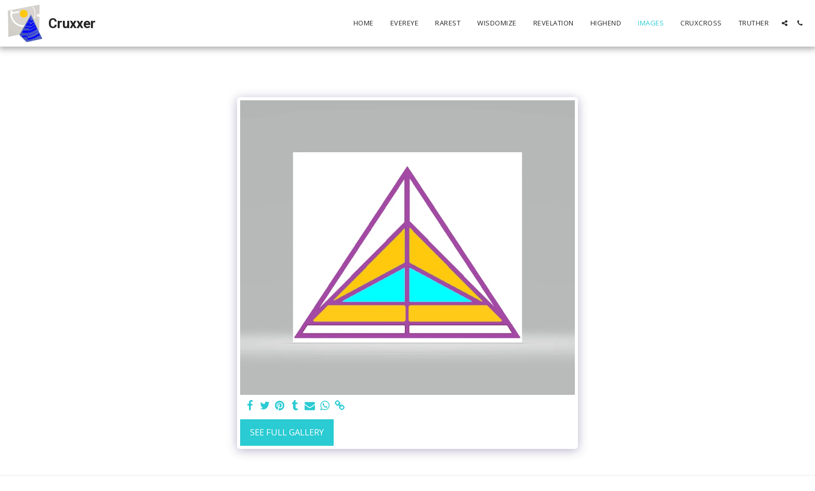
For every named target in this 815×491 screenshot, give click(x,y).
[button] (785, 23)
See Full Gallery (287, 432)
